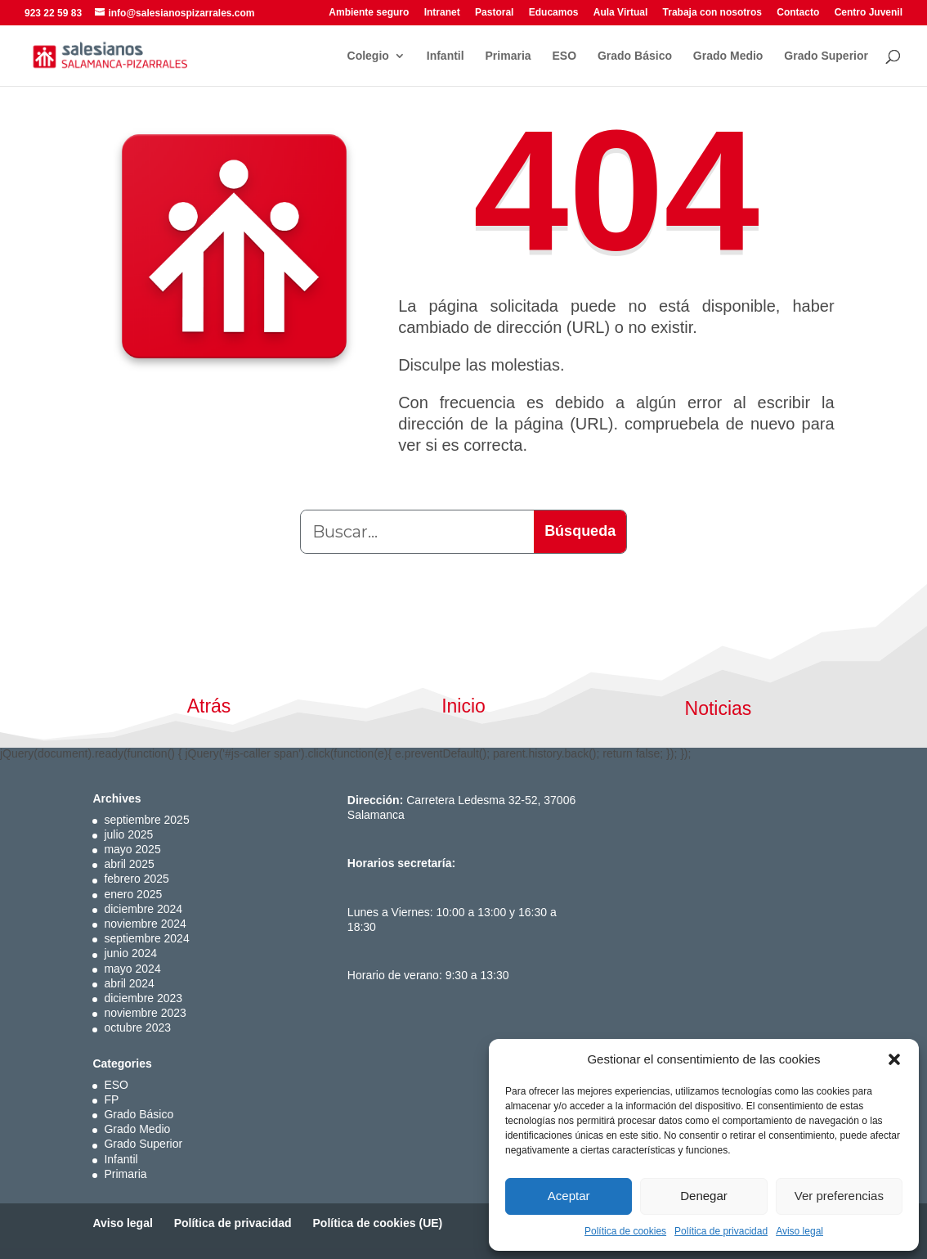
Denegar (704, 1196)
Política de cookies (625, 1231)
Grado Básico (635, 56)
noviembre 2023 (145, 1012)
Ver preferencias (839, 1196)
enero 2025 (133, 894)
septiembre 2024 (146, 938)
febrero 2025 (136, 878)
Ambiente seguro (369, 12)
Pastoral (494, 12)
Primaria (508, 56)
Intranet (442, 12)
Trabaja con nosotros (712, 12)
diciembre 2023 (143, 998)
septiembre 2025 (146, 819)
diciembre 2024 (143, 908)
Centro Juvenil (868, 12)
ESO (564, 56)
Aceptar (569, 1196)
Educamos (554, 12)
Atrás (209, 706)
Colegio (368, 56)
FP (111, 1099)
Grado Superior (826, 56)
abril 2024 (129, 983)
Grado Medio (728, 56)
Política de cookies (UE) (378, 1223)
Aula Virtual (620, 12)
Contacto (798, 12)
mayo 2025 (132, 849)
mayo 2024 (132, 968)
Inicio (463, 706)
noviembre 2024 (145, 923)
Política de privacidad (721, 1231)
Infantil (445, 56)
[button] (894, 1059)
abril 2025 (129, 863)
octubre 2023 (137, 1027)
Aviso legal (799, 1231)
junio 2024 (130, 953)
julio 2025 (128, 834)
